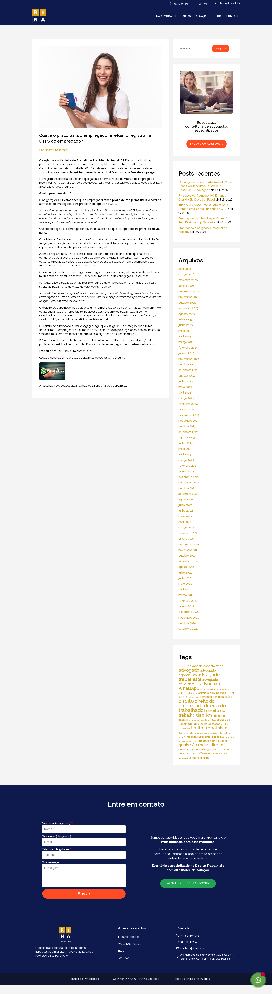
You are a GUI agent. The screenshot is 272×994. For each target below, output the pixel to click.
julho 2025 (185, 319)
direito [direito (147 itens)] (186, 701)
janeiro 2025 (186, 353)
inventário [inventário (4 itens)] (229, 737)
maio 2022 (185, 516)
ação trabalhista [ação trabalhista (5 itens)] (221, 689)
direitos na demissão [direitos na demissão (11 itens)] (207, 723)
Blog (217, 16)
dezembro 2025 (188, 291)
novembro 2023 (188, 420)
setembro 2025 (188, 308)
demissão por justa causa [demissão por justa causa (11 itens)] (216, 696)
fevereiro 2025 (188, 347)
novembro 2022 (188, 482)
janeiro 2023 (186, 471)
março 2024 (186, 398)
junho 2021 (185, 578)
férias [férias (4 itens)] (223, 733)
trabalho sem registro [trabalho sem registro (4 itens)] (212, 754)
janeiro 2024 (186, 409)
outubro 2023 (187, 426)
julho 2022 (185, 505)
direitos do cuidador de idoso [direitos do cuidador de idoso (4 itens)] (202, 720)
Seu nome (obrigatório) (56, 823)
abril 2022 (184, 522)
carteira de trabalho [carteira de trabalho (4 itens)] (187, 693)
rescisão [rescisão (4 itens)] (226, 749)
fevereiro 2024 (188, 404)
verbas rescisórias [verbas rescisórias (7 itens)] (199, 758)
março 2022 (186, 527)
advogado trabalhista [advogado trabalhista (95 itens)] (199, 677)
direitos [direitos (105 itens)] (204, 715)
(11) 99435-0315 (179, 3)
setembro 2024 (188, 370)
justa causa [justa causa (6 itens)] (203, 741)
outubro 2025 (187, 302)
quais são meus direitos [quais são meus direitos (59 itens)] (202, 744)
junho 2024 (185, 381)
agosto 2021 (186, 567)
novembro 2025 (188, 297)
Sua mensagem (51, 862)
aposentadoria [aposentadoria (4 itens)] (206, 689)
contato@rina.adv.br (227, 3)
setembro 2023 (188, 432)
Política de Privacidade (84, 978)
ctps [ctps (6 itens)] (222, 693)
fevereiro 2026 (188, 280)
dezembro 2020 (188, 611)
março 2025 (186, 342)
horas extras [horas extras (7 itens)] (191, 737)
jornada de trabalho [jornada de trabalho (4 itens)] (187, 741)
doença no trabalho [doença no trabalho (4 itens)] (187, 733)
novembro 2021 (188, 550)
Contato (232, 16)
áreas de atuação (195, 16)
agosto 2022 (186, 499)
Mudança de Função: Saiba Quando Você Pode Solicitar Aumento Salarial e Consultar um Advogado (205, 186)
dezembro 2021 (188, 544)
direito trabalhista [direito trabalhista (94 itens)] (208, 727)
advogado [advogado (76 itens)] (188, 670)
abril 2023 (184, 454)
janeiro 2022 (186, 538)
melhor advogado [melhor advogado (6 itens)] (219, 741)
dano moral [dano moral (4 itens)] (194, 697)
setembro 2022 (188, 493)
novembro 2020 (188, 617)
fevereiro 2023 (188, 465)
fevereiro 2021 (187, 600)
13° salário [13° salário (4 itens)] (182, 666)
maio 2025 (185, 330)
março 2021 (186, 595)
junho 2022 (185, 510)
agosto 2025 (186, 314)
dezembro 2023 (188, 415)
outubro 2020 (187, 623)
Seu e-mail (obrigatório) (57, 836)
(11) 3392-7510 (202, 3)
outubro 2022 (187, 488)
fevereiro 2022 (188, 533)
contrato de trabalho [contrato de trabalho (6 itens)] (208, 693)
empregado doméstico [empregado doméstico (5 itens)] (208, 733)
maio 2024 (185, 387)
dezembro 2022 (188, 477)
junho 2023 (185, 443)
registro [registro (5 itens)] (218, 749)
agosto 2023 (186, 437)
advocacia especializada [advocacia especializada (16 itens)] (205, 666)
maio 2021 (185, 583)
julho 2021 (185, 572)
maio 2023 (185, 448)
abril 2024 (184, 392)
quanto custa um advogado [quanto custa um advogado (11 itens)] (196, 749)
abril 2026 (184, 268)
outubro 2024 (187, 364)
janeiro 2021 (186, 606)
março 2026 (186, 274)
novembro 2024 (188, 359)
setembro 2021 (188, 561)
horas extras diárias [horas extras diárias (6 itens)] (208, 737)
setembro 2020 (188, 628)
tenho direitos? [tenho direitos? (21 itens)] (190, 753)
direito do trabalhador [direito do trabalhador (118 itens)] (202, 708)
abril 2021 (184, 589)
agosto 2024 (186, 375)
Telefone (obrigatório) (55, 849)
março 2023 (186, 460)
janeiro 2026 (186, 285)
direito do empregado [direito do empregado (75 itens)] (196, 703)
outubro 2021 (187, 555)
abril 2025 (184, 336)
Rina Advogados (165, 16)
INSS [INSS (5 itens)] (222, 737)
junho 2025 (185, 325)
